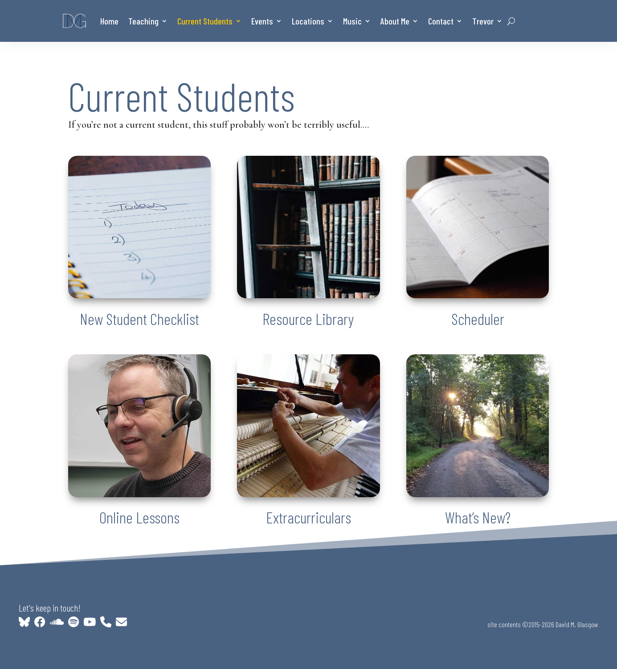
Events (262, 21)
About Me (394, 21)
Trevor (483, 21)
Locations (308, 21)
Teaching (143, 21)
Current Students (205, 21)
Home (109, 21)
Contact (441, 21)
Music (352, 21)
